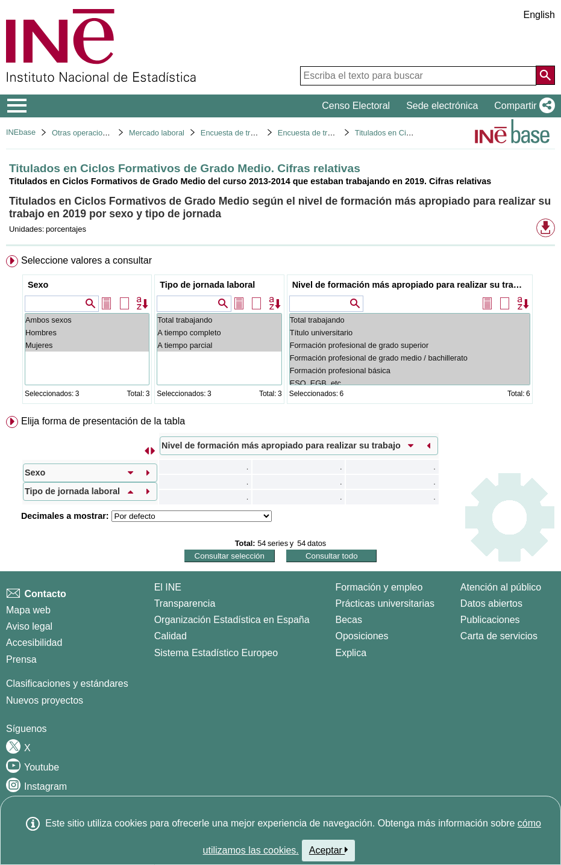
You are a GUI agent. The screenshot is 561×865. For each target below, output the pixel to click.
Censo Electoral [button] (356, 106)
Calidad (170, 636)
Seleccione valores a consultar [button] (86, 260)
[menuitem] (280, 332)
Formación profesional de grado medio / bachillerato (410, 358)
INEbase (21, 132)
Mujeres (87, 345)
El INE (167, 587)
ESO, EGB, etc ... (410, 383)
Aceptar (328, 850)
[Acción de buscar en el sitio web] (545, 75)
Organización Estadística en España (232, 620)
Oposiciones (361, 636)
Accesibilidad (34, 642)
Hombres (87, 332)
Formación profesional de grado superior (410, 345)
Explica (350, 653)
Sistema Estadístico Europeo (216, 653)
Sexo (38, 285)
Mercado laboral (156, 132)
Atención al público (500, 587)
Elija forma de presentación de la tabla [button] (103, 421)
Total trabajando (219, 320)
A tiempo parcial (219, 345)
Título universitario (410, 332)
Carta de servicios (498, 636)
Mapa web (28, 610)
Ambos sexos (87, 320)
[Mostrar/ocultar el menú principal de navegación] (17, 106)
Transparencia (185, 603)
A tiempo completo (219, 332)
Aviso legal (29, 626)
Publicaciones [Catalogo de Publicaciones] (490, 620)
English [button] (539, 15)
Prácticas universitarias (384, 603)
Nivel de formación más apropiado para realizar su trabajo (411, 285)
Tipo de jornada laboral (207, 285)
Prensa (21, 659)
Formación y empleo (378, 587)
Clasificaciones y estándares (67, 683)
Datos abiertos (491, 603)
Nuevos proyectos (44, 700)
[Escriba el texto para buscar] (418, 75)
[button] (522, 106)
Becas (348, 620)
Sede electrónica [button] (442, 106)
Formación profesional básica (410, 370)
